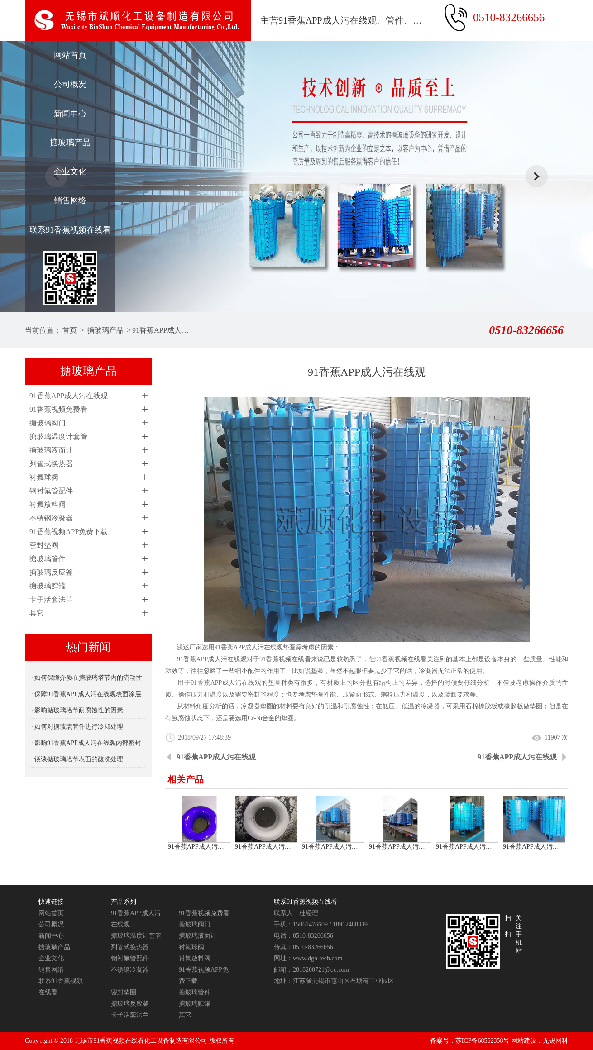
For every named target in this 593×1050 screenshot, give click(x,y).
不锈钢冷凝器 (51, 518)
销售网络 (70, 200)
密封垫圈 (43, 545)
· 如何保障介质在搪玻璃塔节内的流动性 (86, 677)
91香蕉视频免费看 (58, 409)
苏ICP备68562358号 (482, 1040)
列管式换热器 (51, 464)
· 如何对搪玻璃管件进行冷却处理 (77, 726)
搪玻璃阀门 (47, 423)
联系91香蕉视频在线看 (70, 229)
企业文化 (70, 171)
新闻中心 (70, 113)
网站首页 (70, 55)
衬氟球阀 (43, 477)
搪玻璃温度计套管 (58, 436)
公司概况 (70, 84)
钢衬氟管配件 (51, 491)
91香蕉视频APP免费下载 (68, 531)
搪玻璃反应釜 (51, 572)
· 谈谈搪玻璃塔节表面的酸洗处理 (77, 759)
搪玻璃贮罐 (47, 586)
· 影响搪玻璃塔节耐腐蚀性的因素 (77, 710)
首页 (69, 330)
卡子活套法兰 (51, 599)
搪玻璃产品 (70, 142)
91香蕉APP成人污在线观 (162, 330)
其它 (36, 613)
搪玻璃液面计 (51, 450)
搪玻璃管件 (47, 559)
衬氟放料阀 (47, 504)
